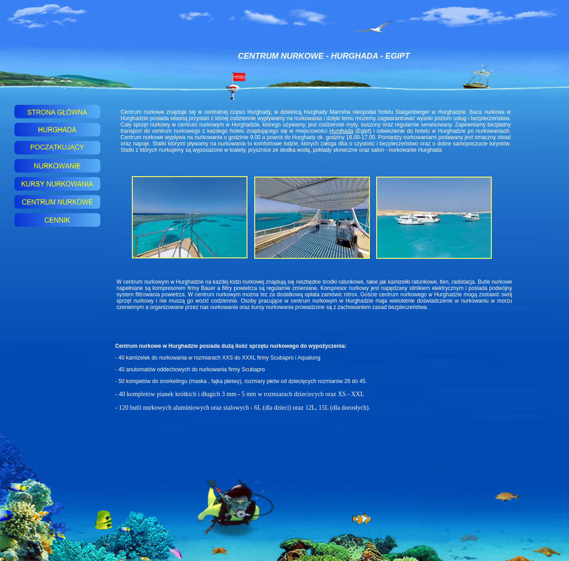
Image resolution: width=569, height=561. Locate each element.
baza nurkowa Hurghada (473, 150)
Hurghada (342, 131)
